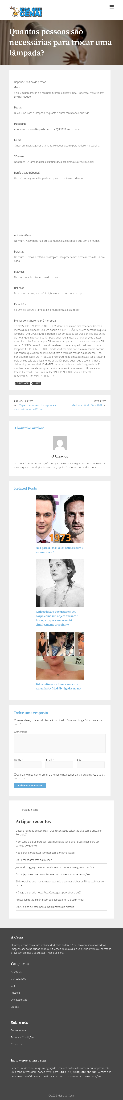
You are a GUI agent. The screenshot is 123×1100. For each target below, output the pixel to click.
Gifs (13, 985)
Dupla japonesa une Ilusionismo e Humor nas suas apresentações (53, 874)
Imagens (15, 992)
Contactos (16, 1044)
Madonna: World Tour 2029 (87, 405)
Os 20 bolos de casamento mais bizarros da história (45, 907)
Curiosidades (18, 978)
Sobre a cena (18, 1030)
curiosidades (23, 383)
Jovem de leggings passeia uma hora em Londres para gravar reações (55, 867)
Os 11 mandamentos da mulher (34, 860)
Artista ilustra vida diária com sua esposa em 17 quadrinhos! (50, 899)
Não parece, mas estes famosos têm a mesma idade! (45, 852)
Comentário (20, 732)
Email (49, 759)
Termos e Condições (22, 1037)
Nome (18, 759)
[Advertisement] (60, 204)
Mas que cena (30, 810)
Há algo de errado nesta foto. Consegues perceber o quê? (48, 892)
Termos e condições (89, 1076)
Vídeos (15, 1006)
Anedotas (16, 971)
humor (37, 383)
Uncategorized (19, 999)
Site (79, 759)
